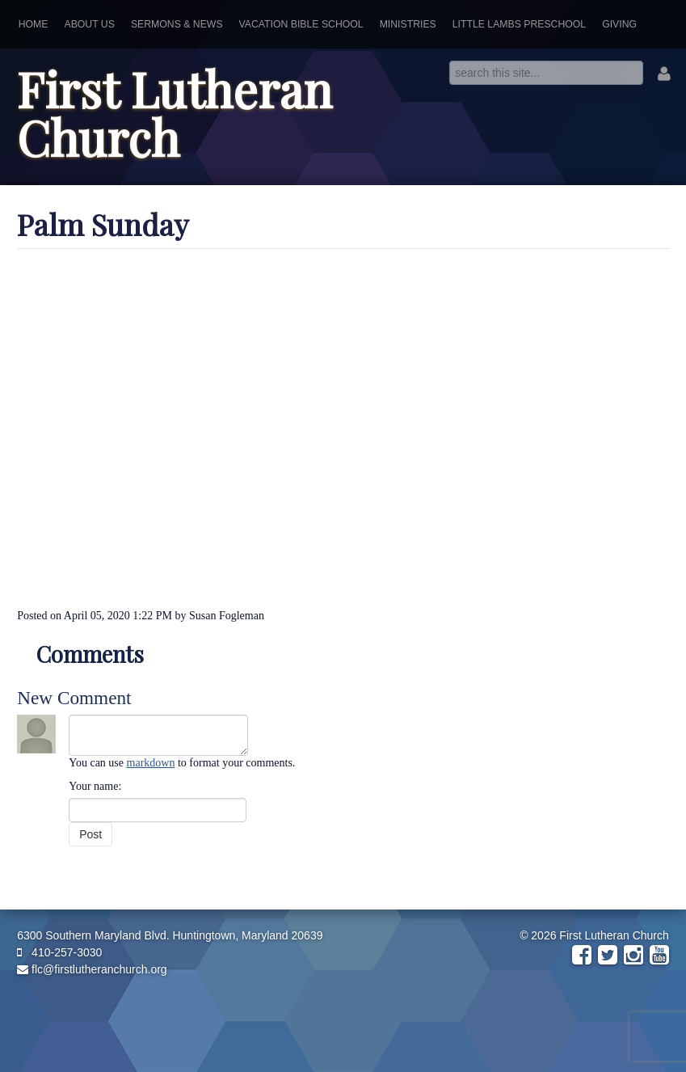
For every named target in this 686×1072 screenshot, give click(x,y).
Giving (619, 24)
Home (33, 24)
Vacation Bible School (301, 24)
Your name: (95, 786)
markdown (151, 763)
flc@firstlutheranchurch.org (91, 969)
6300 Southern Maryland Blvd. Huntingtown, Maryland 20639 (169, 935)
